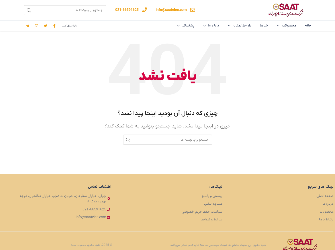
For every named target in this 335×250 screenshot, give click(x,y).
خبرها (264, 25)
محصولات (286, 25)
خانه (308, 25)
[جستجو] (65, 10)
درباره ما (211, 25)
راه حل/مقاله (239, 25)
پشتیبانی (185, 25)
